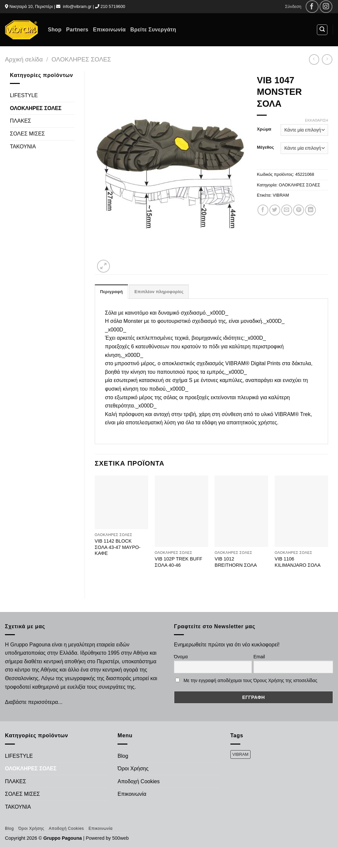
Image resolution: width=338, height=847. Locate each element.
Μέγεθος (265, 147)
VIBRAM (281, 195)
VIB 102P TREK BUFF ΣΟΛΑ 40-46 (178, 562)
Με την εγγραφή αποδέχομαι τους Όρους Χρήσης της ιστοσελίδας (250, 680)
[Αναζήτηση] (322, 29)
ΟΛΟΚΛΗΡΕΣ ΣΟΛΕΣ (81, 59)
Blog (123, 756)
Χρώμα (264, 129)
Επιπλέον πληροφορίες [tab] (159, 291)
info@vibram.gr (77, 6)
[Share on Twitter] (274, 210)
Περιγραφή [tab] (111, 291)
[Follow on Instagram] (326, 6)
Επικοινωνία (109, 29)
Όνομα (181, 656)
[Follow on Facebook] (312, 6)
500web (120, 838)
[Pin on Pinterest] (298, 210)
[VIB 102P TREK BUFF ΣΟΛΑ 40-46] (181, 511)
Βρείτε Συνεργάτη (153, 29)
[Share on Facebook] (262, 210)
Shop (54, 29)
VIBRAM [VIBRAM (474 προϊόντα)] (240, 754)
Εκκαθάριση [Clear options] (316, 120)
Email (259, 656)
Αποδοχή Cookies (138, 781)
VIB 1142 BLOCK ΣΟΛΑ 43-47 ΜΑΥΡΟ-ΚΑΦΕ (118, 547)
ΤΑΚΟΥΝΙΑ (23, 146)
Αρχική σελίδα (24, 59)
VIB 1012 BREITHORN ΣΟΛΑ (236, 562)
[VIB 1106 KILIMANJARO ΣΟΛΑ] (301, 511)
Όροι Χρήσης (133, 768)
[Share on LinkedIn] (310, 210)
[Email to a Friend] (286, 210)
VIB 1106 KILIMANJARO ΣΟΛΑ (298, 562)
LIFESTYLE (24, 95)
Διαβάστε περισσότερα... (33, 702)
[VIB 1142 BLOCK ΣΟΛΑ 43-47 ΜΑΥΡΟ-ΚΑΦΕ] (121, 502)
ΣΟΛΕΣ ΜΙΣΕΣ (27, 133)
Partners (77, 29)
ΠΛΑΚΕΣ (20, 121)
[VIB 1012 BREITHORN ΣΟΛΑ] (241, 511)
